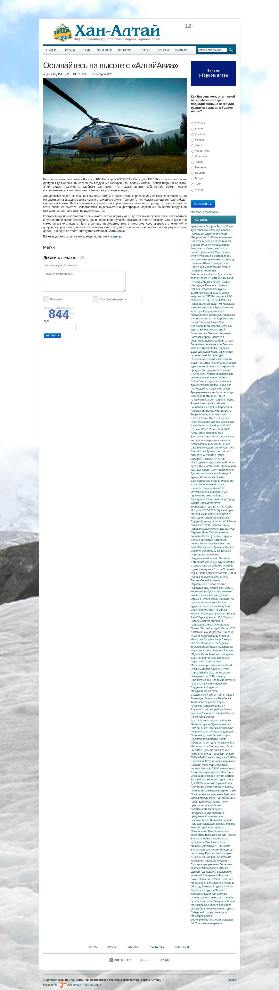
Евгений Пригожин (202, 779)
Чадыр (221, 395)
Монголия (199, 156)
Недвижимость (215, 908)
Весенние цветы (215, 897)
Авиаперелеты (223, 237)
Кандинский (211, 233)
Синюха (207, 606)
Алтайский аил (200, 399)
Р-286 (232, 790)
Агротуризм (209, 550)
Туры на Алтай (215, 506)
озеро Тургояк (217, 797)
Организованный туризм (213, 595)
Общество (104, 50)
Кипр (218, 639)
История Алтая (204, 716)
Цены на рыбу (209, 543)
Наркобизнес (199, 584)
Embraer (196, 709)
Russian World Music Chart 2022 (210, 429)
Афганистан (214, 466)
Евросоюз (211, 340)
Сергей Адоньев (210, 580)
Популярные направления (207, 794)
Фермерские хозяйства (205, 554)
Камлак (208, 915)
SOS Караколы (225, 314)
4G (193, 923)
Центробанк (207, 252)
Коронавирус (199, 591)
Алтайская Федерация (220, 731)
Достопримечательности (206, 720)
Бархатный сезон (202, 241)
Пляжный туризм (202, 735)
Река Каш (197, 547)
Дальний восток (201, 657)
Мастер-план (220, 838)
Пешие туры (216, 561)
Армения (197, 632)
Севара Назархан (202, 289)
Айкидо (231, 521)
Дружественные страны (206, 480)
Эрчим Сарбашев (212, 495)
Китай (196, 145)
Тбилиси (206, 244)
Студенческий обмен (204, 694)
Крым (229, 226)
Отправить (52, 335)
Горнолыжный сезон (223, 362)
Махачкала (211, 473)
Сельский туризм (219, 388)
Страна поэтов (225, 399)
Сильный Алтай (209, 322)
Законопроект (218, 746)
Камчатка (218, 488)
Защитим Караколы (223, 303)
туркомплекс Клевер (204, 366)
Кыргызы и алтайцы (218, 440)
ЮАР (196, 184)
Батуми (207, 602)
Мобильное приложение (206, 882)
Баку (206, 632)
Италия (196, 635)
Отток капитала (224, 447)
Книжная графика (216, 285)
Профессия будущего (218, 853)
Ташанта (215, 532)
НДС (220, 617)
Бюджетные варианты (205, 738)
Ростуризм (219, 289)
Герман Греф (224, 783)
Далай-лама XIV (212, 668)
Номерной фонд (201, 753)
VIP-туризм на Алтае (204, 318)
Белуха (195, 580)
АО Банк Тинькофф (203, 856)
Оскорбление (199, 831)
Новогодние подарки (204, 462)
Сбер (194, 609)
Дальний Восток (224, 547)
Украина (196, 713)
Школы (223, 868)
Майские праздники (221, 654)
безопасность (199, 809)
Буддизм (196, 668)
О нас (93, 946)
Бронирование (220, 657)
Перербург (218, 753)
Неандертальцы (201, 823)
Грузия (228, 709)
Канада (197, 140)
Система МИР (212, 661)
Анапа (222, 738)
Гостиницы (210, 270)
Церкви (196, 871)
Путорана (197, 233)
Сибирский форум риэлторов (209, 912)
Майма (230, 823)
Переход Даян (200, 532)
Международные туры (204, 691)
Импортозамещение (203, 259)
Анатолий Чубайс (202, 786)
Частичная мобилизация (206, 266)
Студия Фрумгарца (203, 521)
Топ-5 (221, 694)
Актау (206, 742)
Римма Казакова (201, 403)
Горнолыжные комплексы (207, 359)
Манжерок (197, 915)
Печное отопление (219, 333)
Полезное (156, 946)
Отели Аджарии (221, 598)
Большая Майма (201, 838)
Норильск (225, 230)
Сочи (214, 469)
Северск (196, 300)
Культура (124, 50)
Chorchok (203, 425)
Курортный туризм (221, 536)
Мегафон (227, 919)
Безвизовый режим (212, 477)
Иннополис (213, 325)
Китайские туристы (221, 587)
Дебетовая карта (209, 801)
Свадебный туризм (203, 890)
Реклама (132, 946)
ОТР (213, 399)
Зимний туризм (221, 606)
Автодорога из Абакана (216, 370)
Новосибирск (226, 469)
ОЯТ (208, 296)
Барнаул (216, 281)
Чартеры (224, 558)
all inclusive (224, 550)
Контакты (181, 946)
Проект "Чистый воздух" (206, 628)
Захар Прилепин (201, 879)
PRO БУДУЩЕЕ (201, 281)
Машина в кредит (208, 849)
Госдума (209, 639)
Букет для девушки (216, 893)
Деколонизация (221, 724)
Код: (46, 320)
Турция (197, 178)
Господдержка (200, 388)
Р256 (207, 525)
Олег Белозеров (219, 418)
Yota (198, 923)
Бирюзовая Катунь (202, 761)
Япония (197, 190)
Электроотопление (211, 620)
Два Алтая (197, 473)
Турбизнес (197, 230)
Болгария (211, 646)
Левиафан (211, 698)
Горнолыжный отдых (211, 484)
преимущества (200, 805)
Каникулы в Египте (211, 569)
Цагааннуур (227, 528)
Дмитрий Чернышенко (205, 292)
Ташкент (228, 277)
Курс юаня (205, 255)
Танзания (198, 167)
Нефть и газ (225, 340)
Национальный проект (205, 558)
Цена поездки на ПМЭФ (221, 757)
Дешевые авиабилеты (205, 351)
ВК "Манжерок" (205, 783)
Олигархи (212, 248)
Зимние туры (215, 355)
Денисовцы (218, 823)
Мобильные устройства (206, 665)
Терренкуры (198, 506)
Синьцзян (224, 543)
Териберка (224, 698)
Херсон (217, 344)
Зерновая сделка (202, 344)
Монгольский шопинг (204, 513)
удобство (215, 805)
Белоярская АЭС (221, 296)
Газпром (211, 226)
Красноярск (198, 226)
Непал (197, 162)
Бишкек (226, 241)
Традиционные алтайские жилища (212, 392)
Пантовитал (209, 454)
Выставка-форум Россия (220, 834)
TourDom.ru (198, 646)
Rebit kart (226, 665)
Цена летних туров (211, 572)
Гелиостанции (221, 624)
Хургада (230, 259)
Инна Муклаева (201, 421)
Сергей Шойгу (200, 672)
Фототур (203, 797)
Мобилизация (206, 447)
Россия (223, 875)
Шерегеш (197, 488)
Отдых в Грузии (201, 598)
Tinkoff (224, 801)
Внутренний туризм (203, 373)
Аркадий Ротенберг (203, 764)
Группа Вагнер (225, 775)
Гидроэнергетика (201, 624)
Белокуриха (198, 499)
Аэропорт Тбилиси (213, 713)
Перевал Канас (201, 528)
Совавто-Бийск (220, 525)
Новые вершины (224, 761)
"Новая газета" (217, 584)
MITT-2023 (229, 572)
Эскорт (229, 753)
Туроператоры (207, 617)
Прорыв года (199, 576)
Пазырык (227, 639)
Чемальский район (203, 307)
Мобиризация (220, 244)
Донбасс (212, 451)
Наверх (231, 979)
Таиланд (228, 632)
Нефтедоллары (221, 255)
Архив (111, 946)
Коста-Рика (200, 151)
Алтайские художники (217, 517)
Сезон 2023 (228, 628)
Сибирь (228, 886)
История (144, 50)
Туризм (70, 50)
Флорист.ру (198, 897)
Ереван (196, 244)
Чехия (224, 532)
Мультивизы (225, 646)
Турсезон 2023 (209, 635)
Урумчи (215, 528)
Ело (224, 720)
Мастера (181, 50)
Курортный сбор (216, 499)
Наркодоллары (200, 587)
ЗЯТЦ (206, 300)
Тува (226, 668)
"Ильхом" (221, 521)
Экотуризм (220, 901)
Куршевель (198, 842)
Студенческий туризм (204, 687)
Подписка (224, 348)
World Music (218, 421)
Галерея (163, 50)
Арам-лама (216, 672)
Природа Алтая (201, 303)
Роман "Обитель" (222, 879)
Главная (52, 50)
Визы (202, 466)
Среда (86, 50)
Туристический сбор (221, 742)
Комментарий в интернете (207, 827)
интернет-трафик (211, 923)
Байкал (208, 488)
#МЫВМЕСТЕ (222, 410)
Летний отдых (199, 561)
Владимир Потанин (223, 679)
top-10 (208, 676)
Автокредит (209, 845)
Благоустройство (210, 502)
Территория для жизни (205, 414)
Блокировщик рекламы (205, 864)
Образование (210, 868)
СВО (194, 447)
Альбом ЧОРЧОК (220, 425)
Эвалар (196, 643)
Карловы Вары (200, 536)
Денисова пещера (221, 820)
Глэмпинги (198, 790)
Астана (217, 241)
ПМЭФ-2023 (198, 757)
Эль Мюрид (211, 230)
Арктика (208, 547)
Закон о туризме (209, 381)
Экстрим (223, 790)
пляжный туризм (223, 786)
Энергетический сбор (204, 274)
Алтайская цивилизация (206, 443)
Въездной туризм (213, 886)
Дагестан (229, 794)
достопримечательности (206, 919)
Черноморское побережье (207, 650)
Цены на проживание (216, 750)
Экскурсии (205, 724)
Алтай (221, 329)
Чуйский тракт (226, 510)
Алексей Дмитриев (211, 277)
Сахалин (196, 550)
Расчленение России (204, 727)
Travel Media (210, 348)
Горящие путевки (210, 772)
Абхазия (196, 742)
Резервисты (198, 248)
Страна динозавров (203, 775)
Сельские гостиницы (204, 395)
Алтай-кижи (198, 432)
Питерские (206, 901)
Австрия (198, 123)
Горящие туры (219, 263)
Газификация (199, 333)
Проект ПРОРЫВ (220, 300)
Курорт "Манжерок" (203, 613)
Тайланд (198, 173)
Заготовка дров (201, 336)
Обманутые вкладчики (215, 643)
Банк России (199, 451)
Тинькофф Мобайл (215, 860)
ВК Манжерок (209, 329)
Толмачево (198, 702)
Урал (194, 797)
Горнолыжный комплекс (212, 609)
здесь (117, 236)
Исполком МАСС (217, 576)
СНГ (211, 237)
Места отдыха (200, 746)
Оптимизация (199, 491)
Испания (198, 134)
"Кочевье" (197, 525)
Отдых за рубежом (211, 565)
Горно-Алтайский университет (209, 683)
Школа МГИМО (210, 768)
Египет (197, 129)
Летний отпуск (221, 735)
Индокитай (216, 632)
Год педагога (208, 871)
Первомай (197, 661)
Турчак (229, 908)
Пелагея (220, 613)
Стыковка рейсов (213, 709)
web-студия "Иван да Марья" (81, 984)
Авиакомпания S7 (214, 705)
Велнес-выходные (202, 539)
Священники (211, 875)
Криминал (211, 790)
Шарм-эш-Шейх (201, 263)
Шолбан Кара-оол (220, 384)
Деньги (225, 443)
